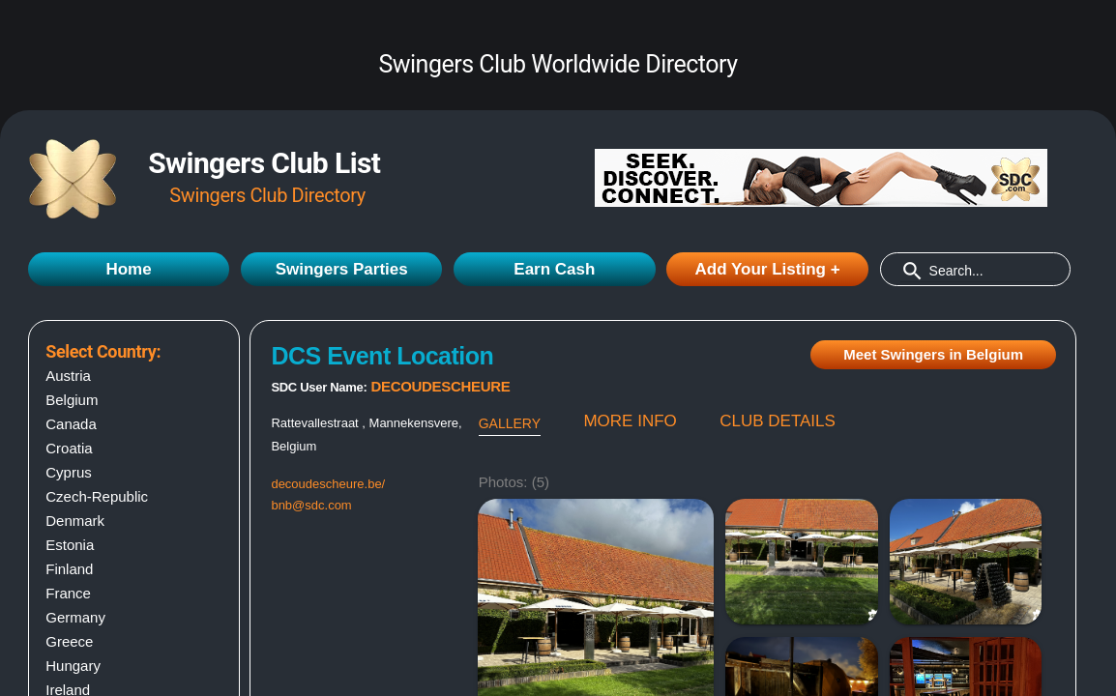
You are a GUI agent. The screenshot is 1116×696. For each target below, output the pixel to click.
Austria (68, 375)
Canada (71, 424)
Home (128, 269)
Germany (75, 617)
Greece (69, 641)
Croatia (68, 448)
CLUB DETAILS (778, 421)
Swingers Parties (342, 269)
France (68, 593)
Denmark (74, 520)
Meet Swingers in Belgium (933, 354)
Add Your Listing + (767, 269)
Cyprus (68, 472)
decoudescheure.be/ (328, 484)
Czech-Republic (96, 496)
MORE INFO (629, 421)
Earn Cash (554, 269)
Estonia (69, 544)
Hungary (73, 665)
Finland (69, 569)
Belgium (71, 400)
